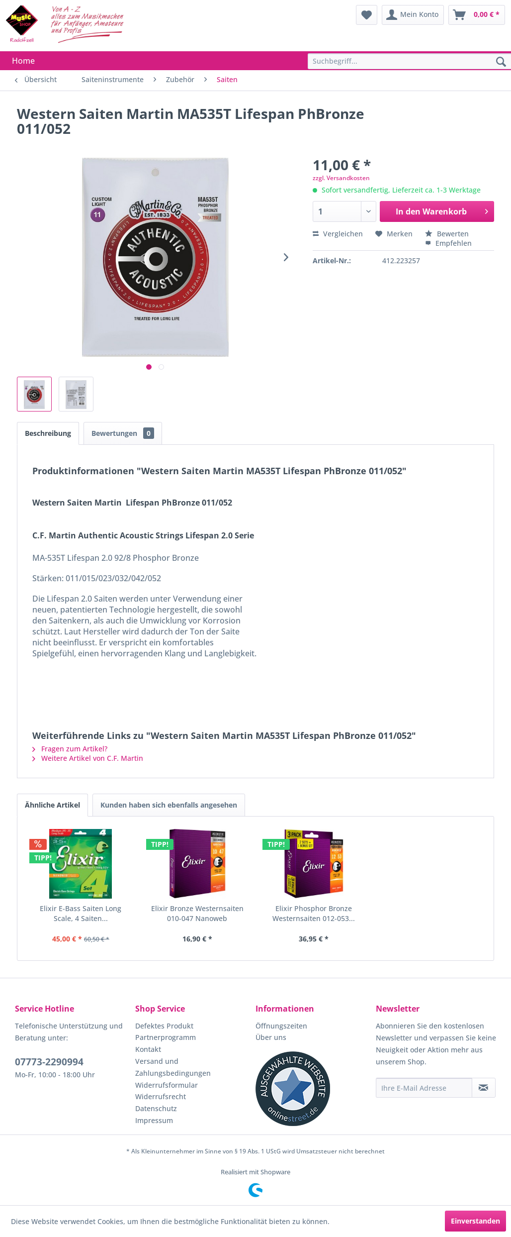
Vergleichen (338, 233)
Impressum (154, 1120)
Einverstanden (475, 1221)
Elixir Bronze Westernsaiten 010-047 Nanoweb (197, 913)
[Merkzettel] (366, 15)
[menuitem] (366, 15)
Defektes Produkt (164, 1026)
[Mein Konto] (413, 15)
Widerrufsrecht (160, 1096)
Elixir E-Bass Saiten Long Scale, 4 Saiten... (80, 913)
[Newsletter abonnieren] (484, 1088)
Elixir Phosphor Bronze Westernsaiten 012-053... (313, 913)
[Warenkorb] (476, 15)
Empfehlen (448, 243)
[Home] (23, 60)
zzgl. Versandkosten (341, 178)
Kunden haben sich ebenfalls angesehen (168, 805)
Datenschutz (156, 1108)
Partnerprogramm (165, 1037)
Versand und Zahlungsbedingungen (173, 1067)
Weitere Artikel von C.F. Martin (87, 758)
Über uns (271, 1037)
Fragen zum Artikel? (69, 748)
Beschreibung (48, 433)
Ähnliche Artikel (52, 805)
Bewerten (447, 233)
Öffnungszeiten (281, 1026)
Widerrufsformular (166, 1085)
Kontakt (148, 1049)
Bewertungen (122, 433)
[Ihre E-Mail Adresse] (424, 1088)
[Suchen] (501, 62)
